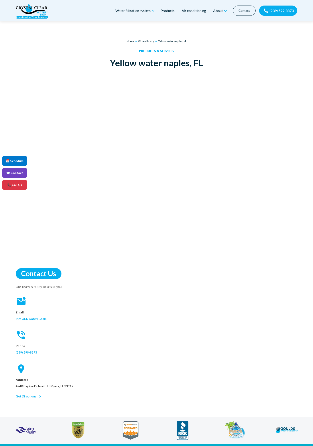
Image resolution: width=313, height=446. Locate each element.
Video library (146, 41)
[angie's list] (78, 430)
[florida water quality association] (234, 430)
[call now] (278, 11)
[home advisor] (130, 430)
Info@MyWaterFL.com (31, 319)
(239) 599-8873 (26, 352)
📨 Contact (14, 173)
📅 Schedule (15, 161)
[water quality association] (26, 430)
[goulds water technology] (286, 430)
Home (130, 41)
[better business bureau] (182, 430)
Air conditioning (194, 10)
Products (168, 10)
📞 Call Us (14, 185)
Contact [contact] (244, 10)
